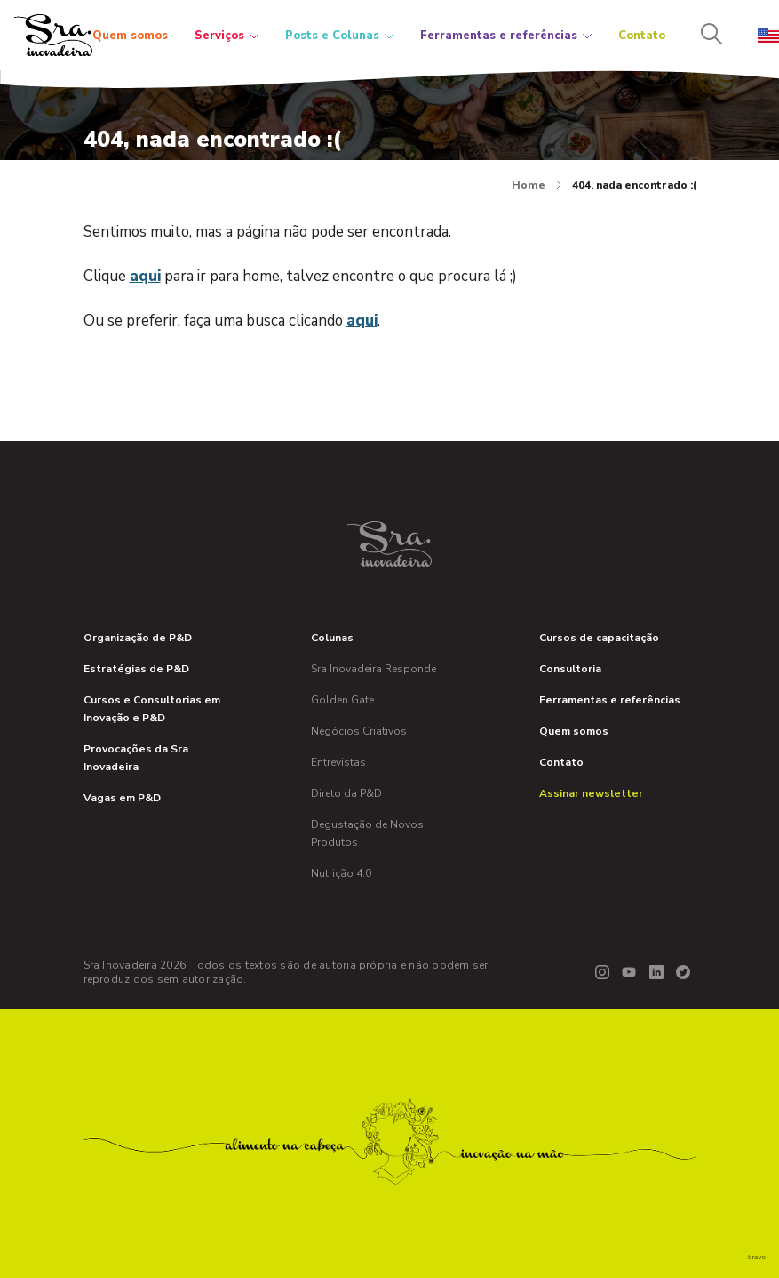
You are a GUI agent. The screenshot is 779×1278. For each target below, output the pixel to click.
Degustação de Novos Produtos (367, 833)
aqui (145, 276)
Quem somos (130, 36)
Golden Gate (342, 700)
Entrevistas (338, 762)
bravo (757, 1257)
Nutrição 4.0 (341, 873)
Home (536, 185)
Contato (641, 36)
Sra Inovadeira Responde (373, 669)
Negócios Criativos (359, 731)
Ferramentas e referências (506, 36)
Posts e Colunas (339, 36)
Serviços (226, 36)
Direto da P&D (346, 793)
